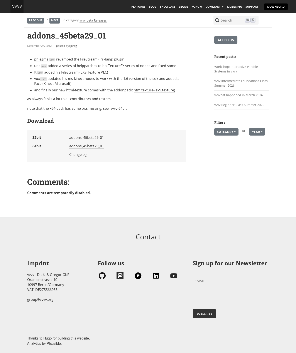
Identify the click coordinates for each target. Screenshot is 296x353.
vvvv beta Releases (93, 20)
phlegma (45, 59)
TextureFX (116, 65)
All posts (226, 40)
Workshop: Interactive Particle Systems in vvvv (236, 69)
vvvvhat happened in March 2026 (238, 95)
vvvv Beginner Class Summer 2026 (239, 105)
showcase (167, 6)
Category (225, 132)
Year (256, 132)
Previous (35, 20)
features (138, 6)
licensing (234, 6)
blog (152, 6)
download (276, 6)
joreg (73, 46)
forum (197, 6)
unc (40, 65)
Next (54, 20)
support (252, 6)
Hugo (47, 338)
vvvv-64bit (118, 108)
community (215, 6)
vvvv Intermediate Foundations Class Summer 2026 (241, 83)
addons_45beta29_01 (86, 137)
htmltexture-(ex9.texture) (154, 90)
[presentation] (226, 298)
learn (183, 6)
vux (40, 78)
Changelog (78, 154)
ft (39, 72)
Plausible (54, 343)
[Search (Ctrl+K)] (236, 20)
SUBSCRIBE (204, 314)
